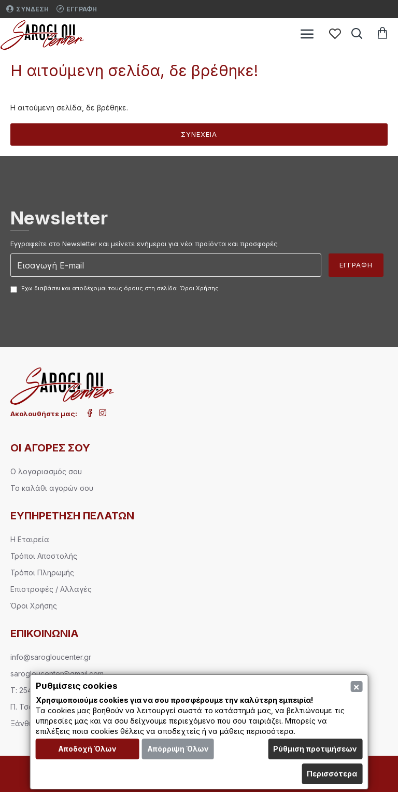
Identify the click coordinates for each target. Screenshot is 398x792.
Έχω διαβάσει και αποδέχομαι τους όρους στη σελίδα (115, 289)
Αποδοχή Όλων (87, 748)
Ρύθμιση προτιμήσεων (315, 748)
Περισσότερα (332, 773)
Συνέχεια (199, 134)
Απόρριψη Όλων (178, 748)
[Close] (356, 686)
